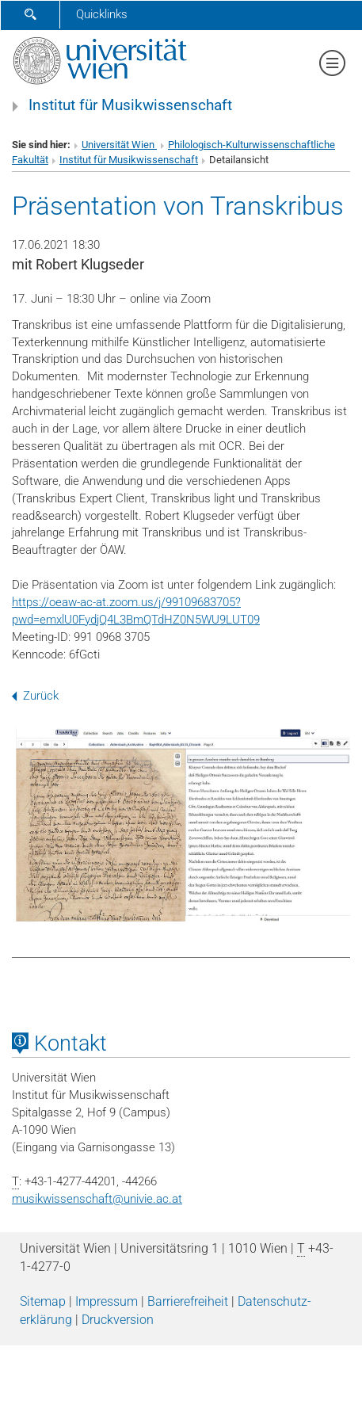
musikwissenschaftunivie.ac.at (97, 1199)
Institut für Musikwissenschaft (130, 105)
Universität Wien (119, 145)
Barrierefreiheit (187, 1301)
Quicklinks (102, 14)
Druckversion (118, 1319)
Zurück (35, 696)
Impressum (106, 1301)
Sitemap (43, 1301)
